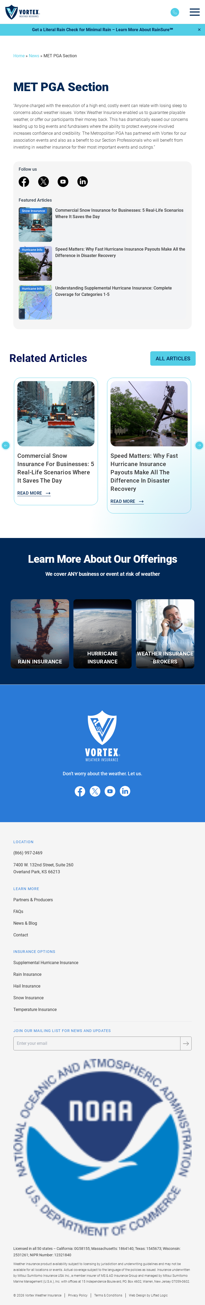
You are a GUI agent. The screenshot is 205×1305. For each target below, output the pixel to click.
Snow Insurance (28, 997)
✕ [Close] (199, 29)
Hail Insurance (26, 986)
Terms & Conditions (108, 1295)
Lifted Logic (159, 1295)
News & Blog (25, 923)
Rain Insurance (27, 974)
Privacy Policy (78, 1295)
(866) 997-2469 (27, 852)
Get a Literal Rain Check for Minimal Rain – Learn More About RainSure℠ (102, 29)
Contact (20, 934)
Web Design (137, 1295)
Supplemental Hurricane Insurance (45, 962)
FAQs (18, 911)
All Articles (173, 358)
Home (19, 55)
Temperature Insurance (35, 1009)
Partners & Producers (33, 899)
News (34, 55)
